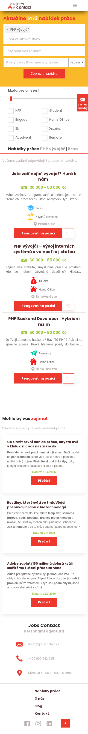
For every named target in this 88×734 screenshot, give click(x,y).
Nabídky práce (48, 691)
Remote (55, 137)
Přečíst (44, 480)
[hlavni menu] (75, 5)
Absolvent (23, 137)
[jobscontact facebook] (27, 723)
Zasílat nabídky (82, 103)
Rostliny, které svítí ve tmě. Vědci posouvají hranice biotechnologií (36, 504)
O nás (39, 698)
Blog (38, 706)
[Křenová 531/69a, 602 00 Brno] (44, 672)
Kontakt (42, 713)
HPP (18, 110)
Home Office (59, 119)
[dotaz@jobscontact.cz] (44, 644)
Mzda (13, 90)
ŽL (17, 128)
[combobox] (44, 34)
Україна (55, 128)
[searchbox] (41, 39)
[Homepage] (19, 5)
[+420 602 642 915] (44, 658)
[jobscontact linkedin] (49, 723)
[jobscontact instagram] (38, 723)
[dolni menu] (65, 723)
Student (55, 110)
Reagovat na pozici (38, 233)
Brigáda (21, 119)
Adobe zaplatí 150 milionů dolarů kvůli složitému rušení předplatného (40, 565)
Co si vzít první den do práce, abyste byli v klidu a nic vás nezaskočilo (42, 444)
